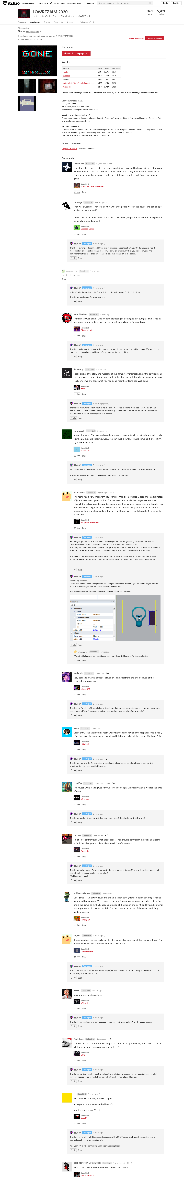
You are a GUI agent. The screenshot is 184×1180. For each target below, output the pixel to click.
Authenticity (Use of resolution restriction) (79, 83)
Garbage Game (87, 229)
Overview (22, 22)
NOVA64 (85, 744)
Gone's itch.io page (76, 53)
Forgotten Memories (90, 522)
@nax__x (41, 39)
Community (89, 3)
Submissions (35, 22)
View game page (32, 32)
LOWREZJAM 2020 (50, 11)
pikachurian (79, 492)
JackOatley (47, 16)
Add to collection (154, 38)
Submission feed (90, 22)
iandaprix (78, 673)
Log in (165, 3)
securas (77, 835)
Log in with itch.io (69, 148)
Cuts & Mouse (87, 951)
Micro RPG (85, 689)
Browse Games (28, 3)
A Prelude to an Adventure (92, 186)
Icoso (76, 728)
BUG (83, 1055)
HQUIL (77, 935)
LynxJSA (78, 783)
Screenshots (73, 22)
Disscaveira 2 (86, 330)
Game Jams (43, 3)
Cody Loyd (79, 1039)
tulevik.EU (79, 163)
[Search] (150, 3)
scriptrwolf (79, 431)
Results (48, 22)
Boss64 (84, 1118)
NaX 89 (33, 39)
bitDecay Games (82, 893)
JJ (75, 1094)
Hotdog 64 (85, 920)
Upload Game (57, 3)
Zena (83, 389)
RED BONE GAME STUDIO (87, 1163)
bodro (76, 990)
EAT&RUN (85, 1003)
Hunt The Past (81, 314)
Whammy (85, 799)
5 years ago (101, 164)
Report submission (136, 38)
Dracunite (85, 851)
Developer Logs (74, 3)
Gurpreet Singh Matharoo (64, 16)
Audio (65, 72)
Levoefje (78, 202)
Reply (84, 192)
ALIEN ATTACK (87, 1175)
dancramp (78, 369)
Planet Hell (86, 450)
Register (176, 3)
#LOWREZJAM (83, 16)
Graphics (66, 76)
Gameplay (67, 87)
